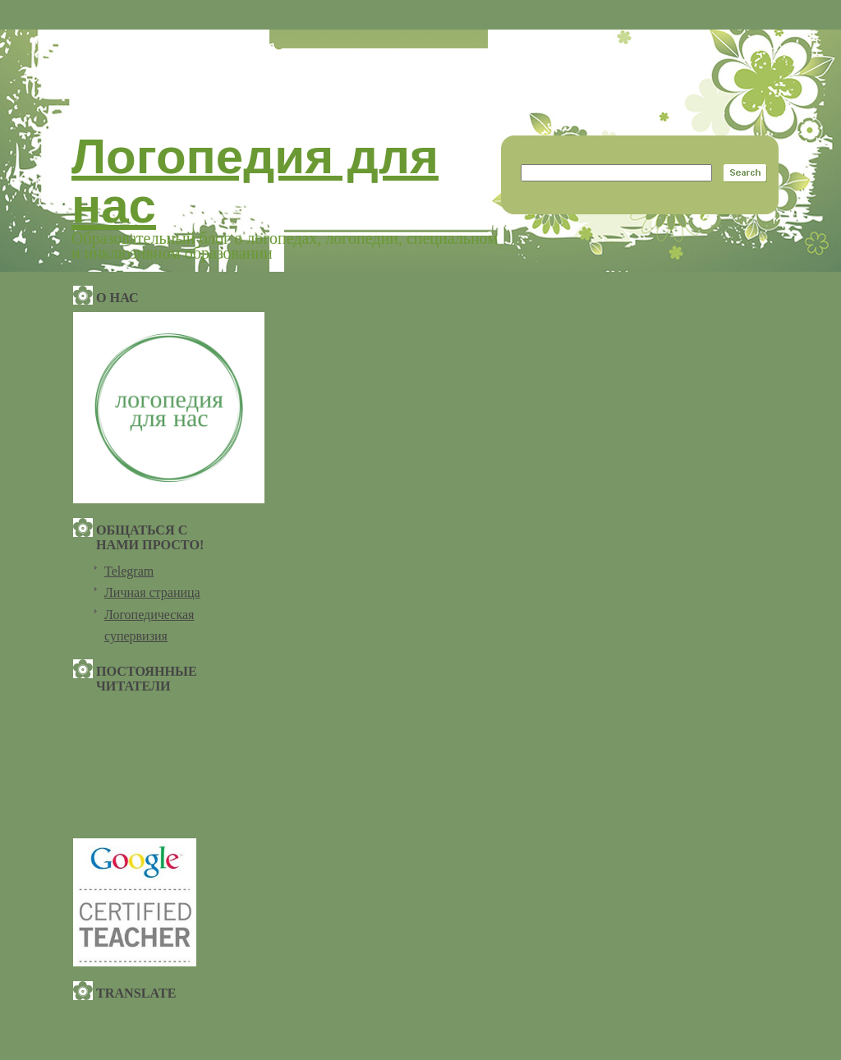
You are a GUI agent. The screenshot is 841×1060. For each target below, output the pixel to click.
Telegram (129, 571)
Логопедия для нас (255, 181)
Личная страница (152, 592)
